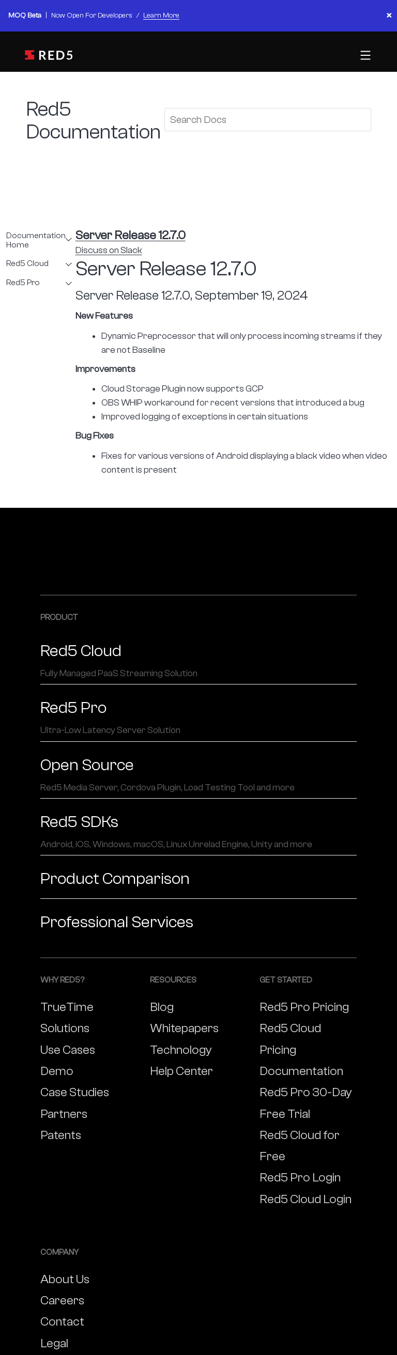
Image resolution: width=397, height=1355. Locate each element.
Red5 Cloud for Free (299, 1145)
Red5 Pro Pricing (304, 1007)
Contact (62, 1322)
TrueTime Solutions (67, 1017)
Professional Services (116, 922)
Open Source (198, 775)
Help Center (181, 1071)
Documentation (301, 1071)
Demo (56, 1071)
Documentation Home (35, 240)
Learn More (161, 15)
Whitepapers (184, 1028)
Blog (162, 1007)
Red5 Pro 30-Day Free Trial (305, 1102)
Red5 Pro (23, 282)
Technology (181, 1050)
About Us (64, 1279)
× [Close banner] (389, 16)
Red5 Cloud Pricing (290, 1038)
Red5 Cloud (27, 263)
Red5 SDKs (198, 832)
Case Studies (74, 1092)
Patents (60, 1135)
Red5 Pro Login (300, 1178)
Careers (62, 1300)
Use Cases (67, 1050)
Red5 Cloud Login (305, 1199)
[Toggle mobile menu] (364, 55)
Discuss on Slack (108, 250)
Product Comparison (115, 878)
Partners (63, 1114)
